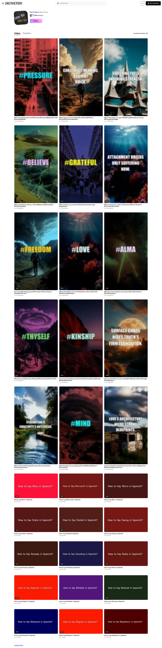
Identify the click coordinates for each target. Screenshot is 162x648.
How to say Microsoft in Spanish (69, 500)
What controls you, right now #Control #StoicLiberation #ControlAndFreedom (123, 205)
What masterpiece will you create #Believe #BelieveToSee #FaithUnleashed (33, 205)
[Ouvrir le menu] (3, 3)
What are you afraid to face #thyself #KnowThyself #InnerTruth (35, 379)
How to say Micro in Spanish (113, 500)
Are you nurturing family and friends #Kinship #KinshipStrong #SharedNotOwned (79, 379)
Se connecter (153, 3)
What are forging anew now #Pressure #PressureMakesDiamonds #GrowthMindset (36, 118)
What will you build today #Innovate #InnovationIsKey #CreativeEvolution (32, 466)
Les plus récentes (140, 33)
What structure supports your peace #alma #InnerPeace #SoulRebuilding (123, 292)
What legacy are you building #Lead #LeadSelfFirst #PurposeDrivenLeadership (76, 118)
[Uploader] (143, 3)
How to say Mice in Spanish (23, 500)
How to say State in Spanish (23, 534)
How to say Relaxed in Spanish (114, 601)
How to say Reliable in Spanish (69, 601)
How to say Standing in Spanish (69, 567)
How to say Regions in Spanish (69, 635)
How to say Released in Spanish (24, 635)
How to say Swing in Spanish (113, 534)
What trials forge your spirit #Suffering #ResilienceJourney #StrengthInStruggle (124, 118)
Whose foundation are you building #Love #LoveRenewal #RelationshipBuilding (78, 292)
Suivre (36, 21)
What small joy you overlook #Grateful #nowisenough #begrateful (77, 205)
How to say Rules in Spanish (113, 567)
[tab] (17, 33)
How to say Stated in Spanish (68, 534)
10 (22, 646)
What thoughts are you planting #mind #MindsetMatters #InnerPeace (78, 466)
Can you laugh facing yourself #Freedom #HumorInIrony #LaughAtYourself (33, 292)
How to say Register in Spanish (24, 601)
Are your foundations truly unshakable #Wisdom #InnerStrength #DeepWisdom (125, 379)
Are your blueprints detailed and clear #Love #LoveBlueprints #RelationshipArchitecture (124, 466)
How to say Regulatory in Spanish (115, 635)
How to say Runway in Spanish (24, 567)
